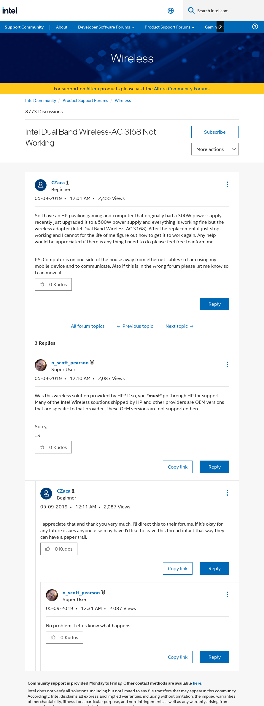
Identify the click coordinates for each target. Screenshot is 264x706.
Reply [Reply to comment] (215, 466)
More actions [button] (210, 149)
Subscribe (215, 131)
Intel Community (40, 100)
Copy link (177, 466)
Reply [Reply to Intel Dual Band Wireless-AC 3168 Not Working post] (215, 303)
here (197, 683)
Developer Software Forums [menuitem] (104, 26)
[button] (227, 184)
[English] (170, 10)
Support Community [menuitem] (24, 26)
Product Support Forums (85, 100)
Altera (92, 88)
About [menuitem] (61, 26)
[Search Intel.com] (229, 10)
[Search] (191, 10)
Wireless (123, 100)
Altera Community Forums (181, 88)
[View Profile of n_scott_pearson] (72, 362)
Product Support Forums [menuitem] (167, 26)
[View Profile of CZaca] (60, 182)
